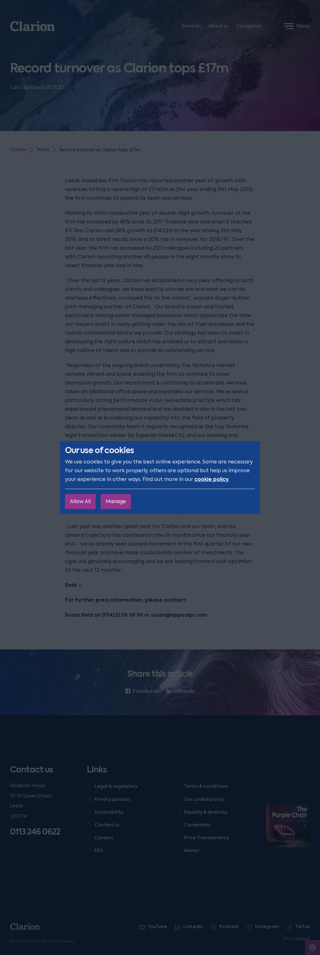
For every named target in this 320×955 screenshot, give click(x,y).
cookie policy (211, 479)
